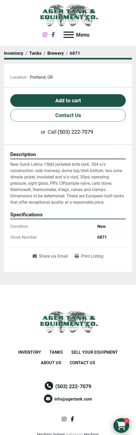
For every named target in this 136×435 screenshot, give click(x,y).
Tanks (56, 352)
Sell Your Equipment (94, 352)
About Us (51, 362)
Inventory (29, 352)
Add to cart (68, 100)
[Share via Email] (50, 256)
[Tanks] (35, 53)
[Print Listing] (89, 256)
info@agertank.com (73, 399)
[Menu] (68, 35)
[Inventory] (13, 53)
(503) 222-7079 (75, 132)
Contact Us (68, 115)
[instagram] (45, 35)
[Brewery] (55, 53)
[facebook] (53, 35)
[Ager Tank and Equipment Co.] (68, 321)
